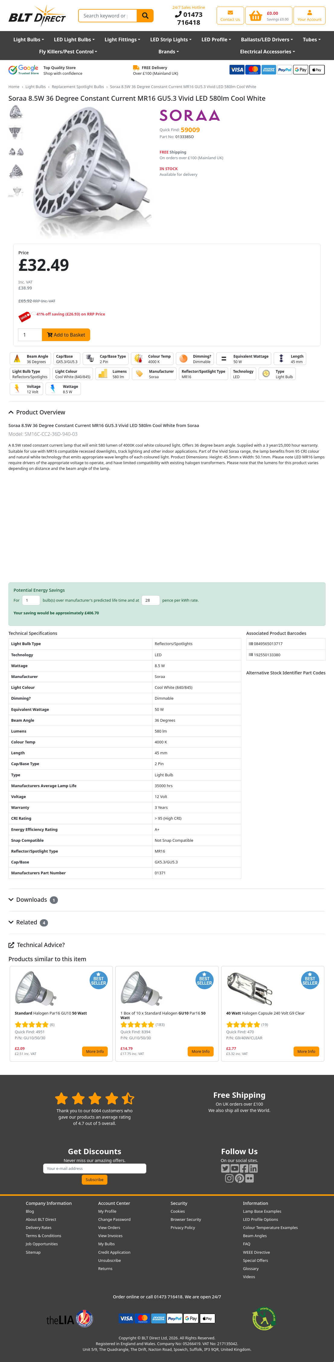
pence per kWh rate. (180, 600)
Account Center (114, 1203)
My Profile (107, 1211)
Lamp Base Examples (262, 1211)
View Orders (109, 1227)
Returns (105, 1268)
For (17, 600)
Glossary (251, 1268)
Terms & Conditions (43, 1235)
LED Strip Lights (169, 39)
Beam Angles (255, 1235)
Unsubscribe (109, 1260)
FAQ (246, 1243)
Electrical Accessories (265, 51)
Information (255, 1203)
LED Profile (214, 39)
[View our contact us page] (230, 15)
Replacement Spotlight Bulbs (78, 86)
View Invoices (110, 1235)
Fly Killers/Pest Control (66, 51)
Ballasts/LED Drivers (265, 39)
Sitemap (33, 1252)
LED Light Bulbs (72, 39)
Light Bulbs (26, 39)
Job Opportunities (42, 1243)
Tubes (310, 39)
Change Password (114, 1219)
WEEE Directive (256, 1252)
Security (179, 1203)
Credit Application (114, 1252)
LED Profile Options (260, 1219)
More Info (95, 1051)
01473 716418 (189, 18)
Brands (166, 51)
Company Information (49, 1203)
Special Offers (255, 1260)
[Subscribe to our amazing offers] (94, 1169)
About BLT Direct (41, 1219)
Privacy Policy (183, 1227)
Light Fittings (121, 39)
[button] (321, 1014)
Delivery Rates (39, 1227)
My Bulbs (106, 1243)
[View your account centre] (310, 15)
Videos (249, 1276)
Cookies (178, 1211)
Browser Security (186, 1219)
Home (13, 86)
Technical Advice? (36, 945)
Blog (30, 1211)
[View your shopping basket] (269, 15)
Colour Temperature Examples (270, 1227)
